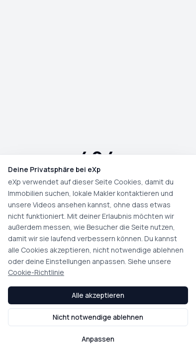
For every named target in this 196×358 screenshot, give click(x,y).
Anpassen (98, 339)
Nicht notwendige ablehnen (98, 317)
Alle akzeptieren (98, 295)
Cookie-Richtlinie (36, 272)
